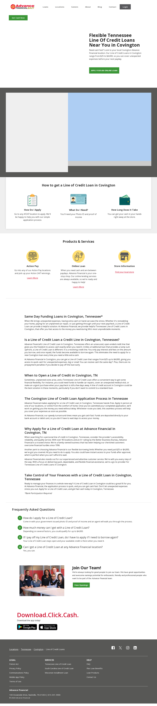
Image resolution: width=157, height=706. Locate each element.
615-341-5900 (54, 695)
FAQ (88, 664)
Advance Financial (23, 6)
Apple (49, 627)
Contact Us (91, 677)
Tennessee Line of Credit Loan (58, 664)
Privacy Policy (15, 668)
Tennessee (26, 649)
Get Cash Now (18, 18)
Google (27, 627)
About (88, 7)
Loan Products (93, 672)
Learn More (32, 278)
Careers (74, 7)
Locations (59, 7)
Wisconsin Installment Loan (56, 672)
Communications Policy (19, 672)
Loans (45, 7)
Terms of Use (15, 681)
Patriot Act (14, 664)
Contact (112, 7)
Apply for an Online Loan (104, 70)
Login (125, 7)
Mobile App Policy (16, 677)
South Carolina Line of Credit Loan (59, 668)
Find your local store (124, 272)
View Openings (81, 585)
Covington (38, 649)
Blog (100, 7)
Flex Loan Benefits (95, 668)
